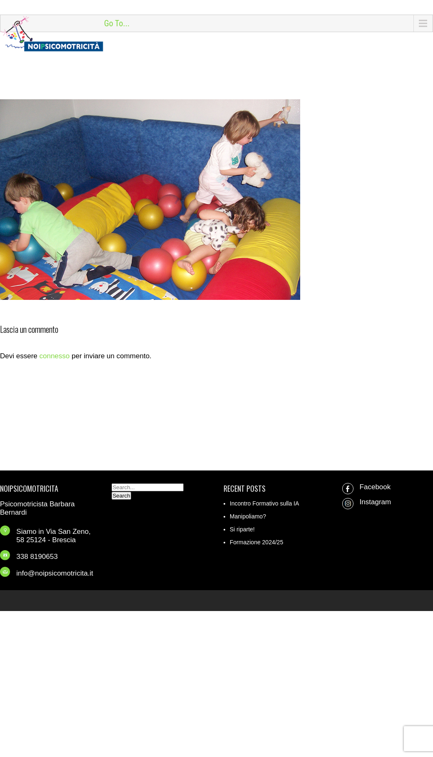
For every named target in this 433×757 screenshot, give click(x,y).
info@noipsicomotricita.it (54, 573)
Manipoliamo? (248, 516)
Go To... (116, 23)
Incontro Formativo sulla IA (264, 503)
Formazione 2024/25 (256, 542)
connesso (54, 356)
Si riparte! (242, 529)
